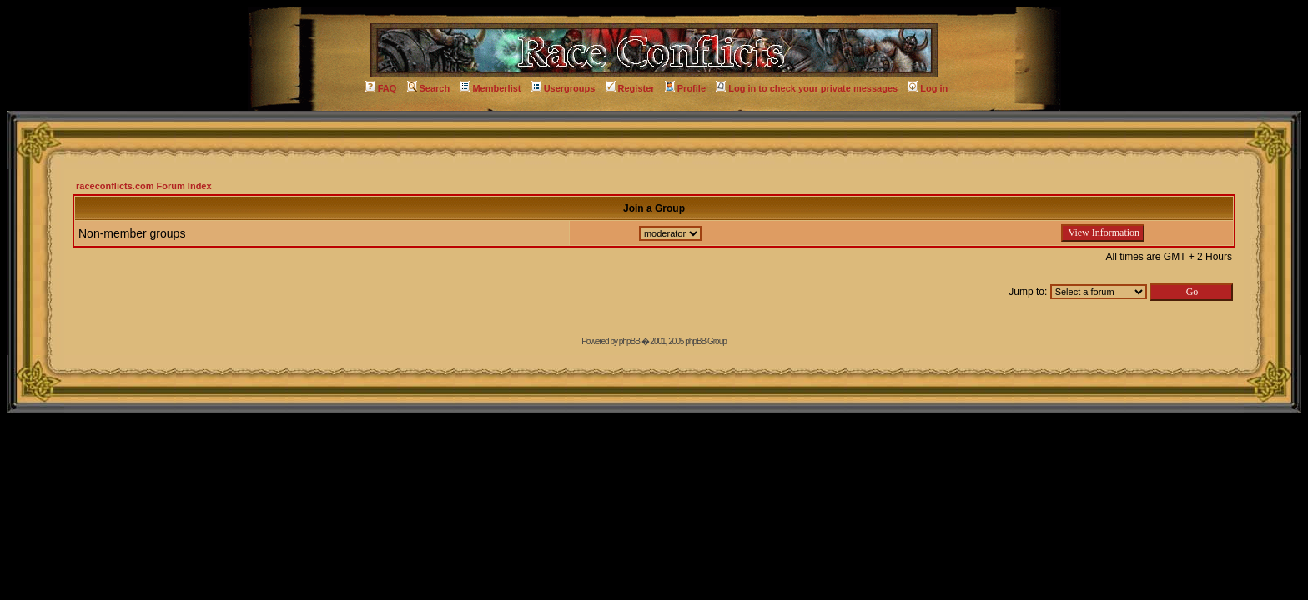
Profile (685, 88)
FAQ (381, 88)
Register (630, 88)
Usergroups (563, 88)
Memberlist (490, 88)
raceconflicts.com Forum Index (144, 186)
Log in (928, 88)
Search (428, 88)
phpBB (629, 341)
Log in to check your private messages (807, 88)
